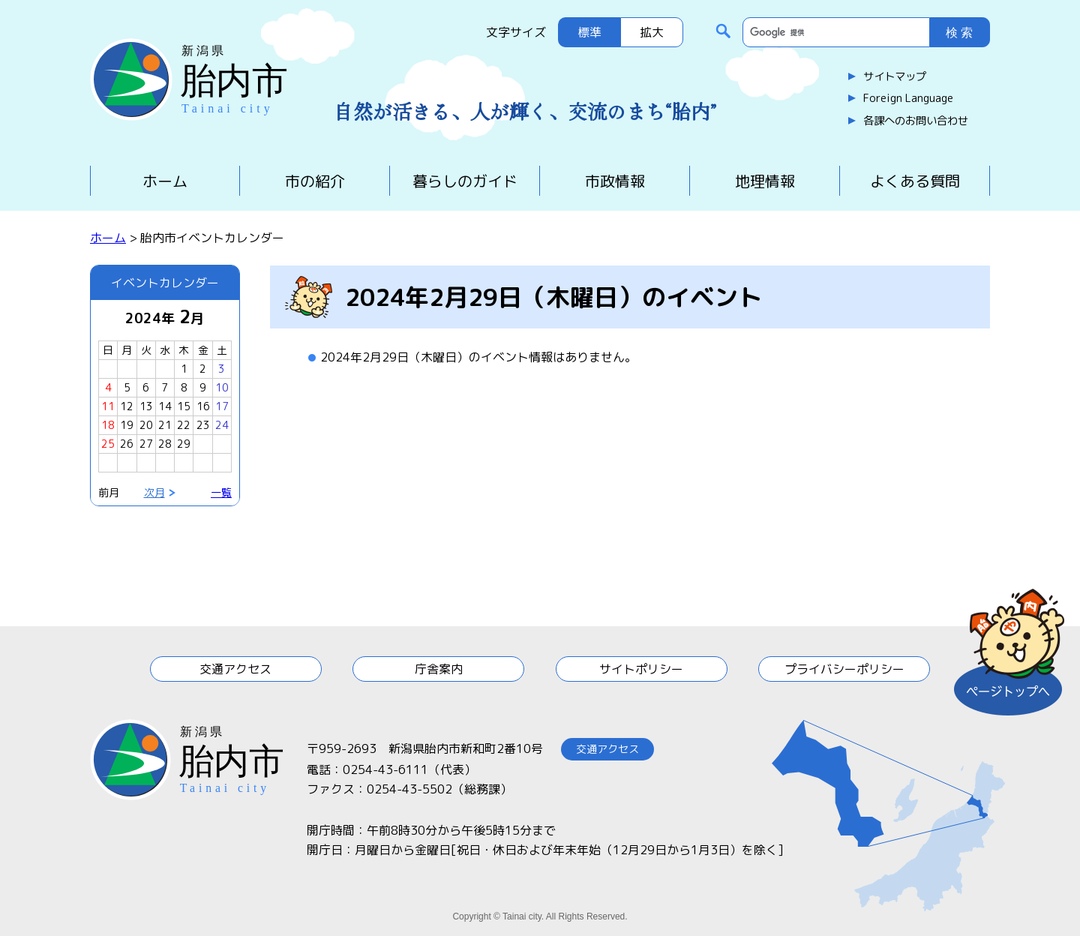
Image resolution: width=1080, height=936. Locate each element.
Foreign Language (908, 98)
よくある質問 (915, 180)
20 (146, 425)
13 (146, 406)
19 (127, 425)
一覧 (221, 492)
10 (222, 387)
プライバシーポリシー (844, 669)
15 (183, 406)
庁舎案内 (439, 669)
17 (222, 406)
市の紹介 (315, 180)
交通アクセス (236, 669)
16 (203, 406)
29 (183, 443)
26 (127, 443)
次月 (154, 492)
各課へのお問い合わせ (915, 120)
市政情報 (615, 180)
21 (165, 425)
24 (222, 425)
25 (108, 443)
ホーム (165, 180)
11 (108, 406)
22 (183, 425)
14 (165, 406)
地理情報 (765, 180)
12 (127, 406)
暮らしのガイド (465, 180)
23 (203, 425)
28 (165, 443)
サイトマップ (894, 76)
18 (108, 425)
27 (146, 443)
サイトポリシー (641, 669)
